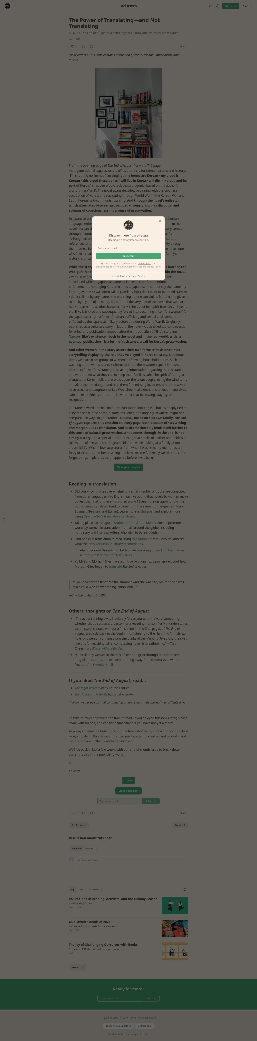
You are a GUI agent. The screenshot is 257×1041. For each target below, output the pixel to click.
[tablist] (83, 848)
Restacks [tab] (90, 848)
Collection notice (147, 1017)
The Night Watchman (89, 688)
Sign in (247, 6)
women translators (118, 555)
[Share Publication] (217, 6)
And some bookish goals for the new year (93, 926)
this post (147, 511)
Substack (113, 1034)
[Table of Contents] (3, 520)
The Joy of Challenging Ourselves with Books (103, 944)
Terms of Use (144, 263)
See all (77, 967)
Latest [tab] (81, 889)
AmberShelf (104, 665)
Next (180, 825)
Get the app (144, 1025)
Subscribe (231, 6)
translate (115, 566)
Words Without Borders (108, 648)
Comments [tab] (76, 848)
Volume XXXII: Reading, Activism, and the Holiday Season (113, 899)
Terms (132, 1017)
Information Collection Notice (127, 266)
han (97, 408)
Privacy (124, 1017)
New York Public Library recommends (115, 544)
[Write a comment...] (132, 865)
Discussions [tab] (94, 889)
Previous (78, 825)
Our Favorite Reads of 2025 (89, 922)
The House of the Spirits (91, 694)
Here (81, 741)
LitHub (74, 336)
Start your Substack (118, 1026)
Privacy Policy (153, 266)
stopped (113, 331)
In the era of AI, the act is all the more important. (97, 949)
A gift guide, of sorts (80, 903)
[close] (160, 221)
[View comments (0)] (83, 46)
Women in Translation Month (134, 523)
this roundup (141, 539)
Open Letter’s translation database (109, 516)
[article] (128, 905)
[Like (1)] (74, 46)
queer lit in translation (168, 550)
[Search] (210, 6)
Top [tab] (73, 889)
